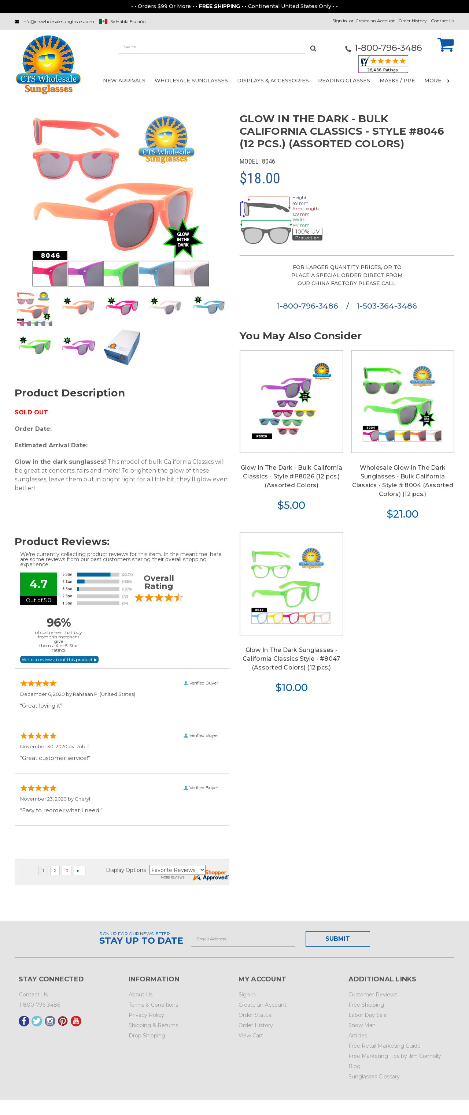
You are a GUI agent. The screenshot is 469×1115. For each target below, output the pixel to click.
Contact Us (442, 20)
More (437, 80)
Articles (357, 1035)
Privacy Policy (146, 1015)
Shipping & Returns (153, 1025)
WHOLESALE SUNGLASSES (191, 80)
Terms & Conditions (153, 1005)
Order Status (255, 1015)
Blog (354, 1066)
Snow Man (362, 1025)
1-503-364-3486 (387, 305)
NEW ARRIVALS (124, 80)
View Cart (251, 1035)
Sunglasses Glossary (374, 1076)
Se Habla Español (128, 21)
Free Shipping (366, 1005)
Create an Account (375, 20)
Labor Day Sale (367, 1015)
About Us (140, 994)
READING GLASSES (344, 80)
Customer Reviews (372, 994)
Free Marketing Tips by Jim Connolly (394, 1056)
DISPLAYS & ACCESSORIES (273, 80)
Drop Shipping (147, 1035)
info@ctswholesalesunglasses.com (58, 21)
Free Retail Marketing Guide (384, 1046)
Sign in (339, 20)
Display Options (126, 870)
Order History (412, 20)
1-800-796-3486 (308, 305)
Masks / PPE (397, 80)
